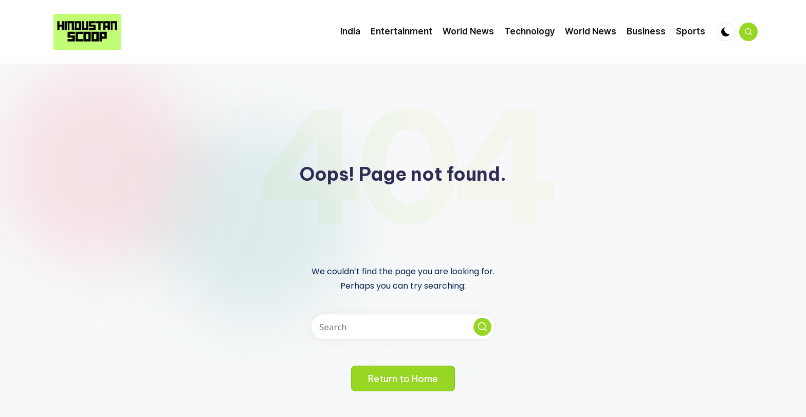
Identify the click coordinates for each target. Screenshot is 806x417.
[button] (482, 327)
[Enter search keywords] (403, 327)
